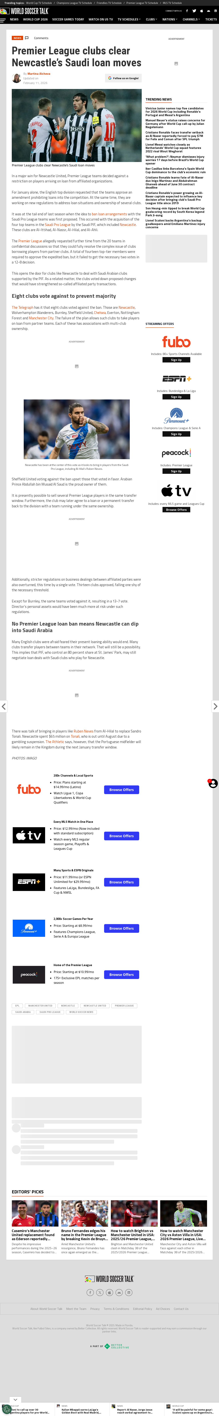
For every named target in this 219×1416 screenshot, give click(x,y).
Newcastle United (95, 1005)
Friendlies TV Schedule (109, 3)
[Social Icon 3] (119, 1292)
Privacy (95, 1308)
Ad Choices (163, 1308)
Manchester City (41, 318)
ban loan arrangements (109, 214)
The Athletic (54, 741)
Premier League (30, 241)
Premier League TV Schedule (142, 3)
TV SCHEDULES (129, 19)
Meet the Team (76, 1308)
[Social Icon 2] (109, 1292)
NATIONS (170, 19)
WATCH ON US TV (101, 19)
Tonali (75, 736)
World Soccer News (81, 1012)
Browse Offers (121, 789)
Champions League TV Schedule (74, 3)
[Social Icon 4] (129, 1292)
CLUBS (152, 19)
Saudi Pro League (58, 224)
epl (17, 1005)
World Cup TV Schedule (39, 3)
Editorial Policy (142, 1308)
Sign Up (176, 359)
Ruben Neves (83, 731)
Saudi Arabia (23, 1012)
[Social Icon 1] (100, 1292)
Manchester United (40, 1005)
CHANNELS (192, 19)
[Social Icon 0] (90, 1292)
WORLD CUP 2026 (35, 19)
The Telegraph (22, 307)
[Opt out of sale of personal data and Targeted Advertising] (7, 1409)
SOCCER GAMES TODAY (68, 19)
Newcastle (128, 224)
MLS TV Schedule (172, 3)
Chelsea (100, 312)
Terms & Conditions (116, 1308)
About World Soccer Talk (46, 1308)
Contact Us (181, 1308)
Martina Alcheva (39, 73)
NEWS (14, 19)
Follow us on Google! (126, 77)
